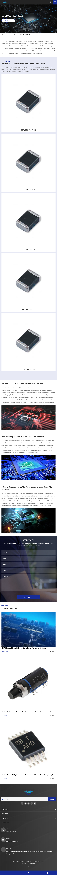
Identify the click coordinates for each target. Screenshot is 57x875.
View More (52, 651)
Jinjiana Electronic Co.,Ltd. (27, 861)
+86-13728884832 (11, 831)
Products (10, 35)
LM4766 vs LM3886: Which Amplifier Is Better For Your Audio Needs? (24, 648)
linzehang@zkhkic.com (12, 841)
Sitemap (24, 863)
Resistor (16, 35)
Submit (52, 799)
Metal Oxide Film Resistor (26, 35)
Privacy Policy (31, 863)
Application (5, 814)
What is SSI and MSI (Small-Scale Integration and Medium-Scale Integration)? (27, 775)
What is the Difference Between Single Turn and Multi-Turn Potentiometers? (26, 712)
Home (4, 35)
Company (5, 818)
